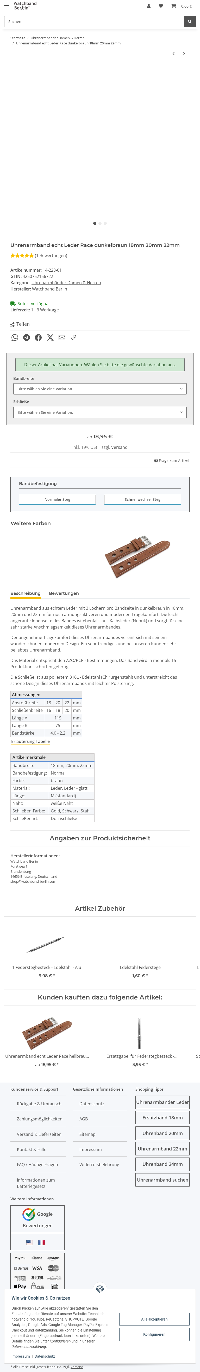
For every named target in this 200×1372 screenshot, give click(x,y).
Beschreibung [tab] (25, 593)
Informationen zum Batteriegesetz (36, 1183)
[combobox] (100, 388)
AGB (83, 1119)
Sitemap (87, 1134)
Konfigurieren (153, 1334)
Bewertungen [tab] (64, 593)
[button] (149, 6)
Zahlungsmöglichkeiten (40, 1119)
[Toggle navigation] (6, 3)
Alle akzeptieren (153, 1319)
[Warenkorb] (181, 6)
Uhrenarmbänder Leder (162, 1102)
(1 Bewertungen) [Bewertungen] (38, 255)
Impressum (90, 1149)
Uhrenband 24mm (162, 1164)
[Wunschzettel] (161, 6)
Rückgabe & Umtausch (39, 1104)
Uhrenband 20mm (162, 1133)
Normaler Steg (57, 499)
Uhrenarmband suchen (162, 1180)
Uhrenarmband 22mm (162, 1149)
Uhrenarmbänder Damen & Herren (66, 283)
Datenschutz (91, 1104)
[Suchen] (94, 21)
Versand (119, 447)
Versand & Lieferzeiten (39, 1134)
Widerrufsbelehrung (99, 1164)
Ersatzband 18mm (162, 1117)
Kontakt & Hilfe (31, 1149)
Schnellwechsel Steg (142, 499)
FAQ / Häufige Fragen (37, 1164)
